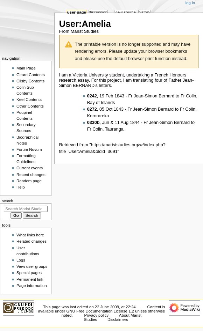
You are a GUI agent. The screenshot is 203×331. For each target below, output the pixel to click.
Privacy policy (96, 315)
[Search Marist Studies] (26, 209)
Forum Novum (29, 149)
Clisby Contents (30, 81)
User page (76, 12)
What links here (30, 235)
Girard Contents (30, 75)
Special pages (29, 273)
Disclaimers (117, 319)
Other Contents (30, 106)
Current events (29, 168)
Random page (29, 181)
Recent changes (31, 174)
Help (20, 187)
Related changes (31, 241)
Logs (20, 260)
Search (7, 201)
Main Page (26, 68)
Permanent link (29, 279)
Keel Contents (29, 99)
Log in (190, 3)
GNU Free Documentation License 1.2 (100, 311)
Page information (31, 286)
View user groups (31, 266)
